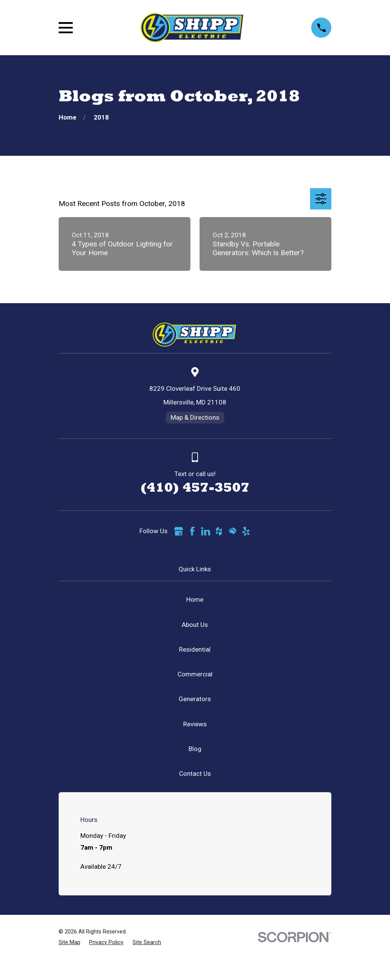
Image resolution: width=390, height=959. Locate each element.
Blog (195, 749)
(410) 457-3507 (195, 487)
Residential (195, 649)
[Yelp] (246, 531)
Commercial (195, 674)
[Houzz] (219, 531)
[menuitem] (69, 943)
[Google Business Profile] (178, 531)
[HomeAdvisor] (232, 531)
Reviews (195, 724)
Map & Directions (195, 417)
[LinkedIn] (205, 531)
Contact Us (195, 773)
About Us (195, 624)
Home (194, 599)
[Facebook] (192, 531)
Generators (195, 699)
